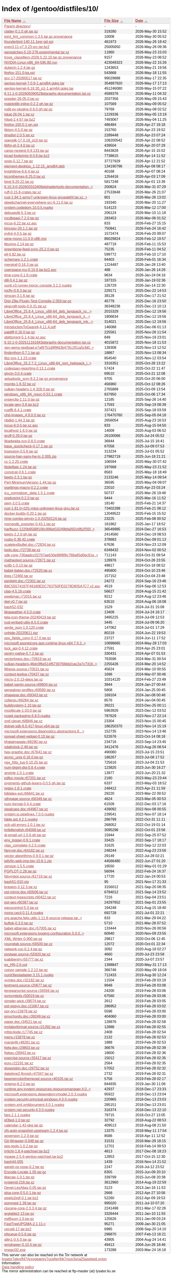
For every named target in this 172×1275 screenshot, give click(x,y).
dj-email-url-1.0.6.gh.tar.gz (25, 835)
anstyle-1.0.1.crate (19, 773)
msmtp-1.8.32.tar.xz (20, 384)
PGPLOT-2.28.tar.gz (20, 871)
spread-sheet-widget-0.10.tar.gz (29, 736)
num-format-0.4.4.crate (22, 804)
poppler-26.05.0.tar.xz (21, 99)
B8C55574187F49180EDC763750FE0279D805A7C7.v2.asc (52, 586)
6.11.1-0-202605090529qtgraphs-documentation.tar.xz (47, 93)
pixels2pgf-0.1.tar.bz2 (21, 1198)
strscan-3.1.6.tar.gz (19, 296)
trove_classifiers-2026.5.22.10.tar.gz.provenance (43, 57)
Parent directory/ (17, 26)
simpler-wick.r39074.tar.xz (25, 1001)
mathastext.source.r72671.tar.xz (29, 560)
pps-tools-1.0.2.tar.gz (21, 1146)
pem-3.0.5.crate (16, 503)
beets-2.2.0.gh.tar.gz (20, 534)
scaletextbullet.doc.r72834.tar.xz (30, 544)
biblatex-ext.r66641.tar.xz (24, 793)
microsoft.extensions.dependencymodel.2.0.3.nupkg (45, 1094)
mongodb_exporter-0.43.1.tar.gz (29, 524)
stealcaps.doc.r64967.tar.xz (26, 809)
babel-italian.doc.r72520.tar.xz (28, 570)
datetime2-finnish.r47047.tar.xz (28, 1074)
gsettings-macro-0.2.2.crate (26, 487)
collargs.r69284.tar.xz (21, 700)
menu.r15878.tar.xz (19, 1037)
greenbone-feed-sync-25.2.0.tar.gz (31, 249)
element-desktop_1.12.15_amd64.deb (34, 166)
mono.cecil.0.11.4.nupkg (23, 913)
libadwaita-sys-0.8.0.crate (24, 441)
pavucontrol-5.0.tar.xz (21, 908)
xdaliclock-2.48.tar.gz (21, 747)
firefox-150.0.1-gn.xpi (21, 125)
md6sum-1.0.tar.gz (19, 1219)
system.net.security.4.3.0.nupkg (29, 1110)
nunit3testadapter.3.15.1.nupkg (29, 975)
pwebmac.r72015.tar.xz (22, 596)
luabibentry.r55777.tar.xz (23, 959)
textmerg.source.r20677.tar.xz (28, 985)
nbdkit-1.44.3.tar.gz (19, 420)
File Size (111, 21)
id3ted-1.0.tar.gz (17, 1120)
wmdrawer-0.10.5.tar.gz (23, 1245)
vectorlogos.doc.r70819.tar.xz (27, 659)
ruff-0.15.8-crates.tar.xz (22, 192)
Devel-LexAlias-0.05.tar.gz (25, 1188)
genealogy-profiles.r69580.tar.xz (29, 690)
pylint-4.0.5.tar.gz (18, 233)
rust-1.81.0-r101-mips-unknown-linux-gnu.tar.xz (41, 508)
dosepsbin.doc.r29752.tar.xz (26, 1068)
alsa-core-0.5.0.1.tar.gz (22, 1193)
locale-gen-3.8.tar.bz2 (21, 405)
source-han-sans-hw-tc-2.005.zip (30, 456)
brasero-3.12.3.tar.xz (20, 887)
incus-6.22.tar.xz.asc (20, 223)
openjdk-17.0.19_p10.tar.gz (26, 140)
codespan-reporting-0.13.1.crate (29, 368)
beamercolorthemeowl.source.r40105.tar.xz (38, 1079)
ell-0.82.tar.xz (15, 254)
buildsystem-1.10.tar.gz (22, 705)
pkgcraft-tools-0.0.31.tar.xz (25, 306)
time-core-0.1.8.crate (20, 275)
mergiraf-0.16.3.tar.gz (21, 265)
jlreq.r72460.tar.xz (18, 576)
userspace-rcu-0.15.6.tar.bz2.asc (30, 270)
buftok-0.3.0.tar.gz (18, 923)
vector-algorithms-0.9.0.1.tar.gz (29, 856)
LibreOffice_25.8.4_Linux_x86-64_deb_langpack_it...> (47, 316)
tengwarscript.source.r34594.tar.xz (31, 991)
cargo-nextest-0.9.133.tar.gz (26, 150)
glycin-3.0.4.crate (18, 373)
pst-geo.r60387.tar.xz (21, 902)
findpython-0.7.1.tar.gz (22, 353)
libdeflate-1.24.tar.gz (20, 467)
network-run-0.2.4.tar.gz (23, 949)
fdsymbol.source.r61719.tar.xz (28, 876)
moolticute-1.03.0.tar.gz (22, 710)
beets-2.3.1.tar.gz (18, 477)
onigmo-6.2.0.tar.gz (19, 1084)
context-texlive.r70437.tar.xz (26, 674)
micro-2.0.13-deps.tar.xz (23, 679)
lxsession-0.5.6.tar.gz (21, 451)
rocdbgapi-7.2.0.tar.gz (21, 218)
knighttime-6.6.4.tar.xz (21, 171)
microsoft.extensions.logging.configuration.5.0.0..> (44, 933)
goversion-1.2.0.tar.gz (21, 1136)
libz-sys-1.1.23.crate (20, 358)
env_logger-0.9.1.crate (22, 840)
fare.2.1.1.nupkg (17, 1115)
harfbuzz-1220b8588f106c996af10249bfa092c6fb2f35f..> (49, 529)
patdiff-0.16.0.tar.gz (19, 332)
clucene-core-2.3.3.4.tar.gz (25, 1208)
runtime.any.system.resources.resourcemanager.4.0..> (47, 1089)
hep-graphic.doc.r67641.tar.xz (28, 752)
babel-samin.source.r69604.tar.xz (30, 684)
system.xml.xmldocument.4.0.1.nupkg (34, 1105)
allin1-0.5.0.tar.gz (18, 1239)
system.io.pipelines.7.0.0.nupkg (29, 814)
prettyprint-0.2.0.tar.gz (21, 498)
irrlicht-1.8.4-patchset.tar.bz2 (26, 1151)
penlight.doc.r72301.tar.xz (24, 581)
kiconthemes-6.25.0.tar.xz (24, 176)
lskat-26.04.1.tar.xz (19, 114)
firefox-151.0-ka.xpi (19, 73)
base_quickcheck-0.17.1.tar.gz (28, 446)
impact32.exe (15, 1250)
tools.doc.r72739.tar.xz (22, 550)
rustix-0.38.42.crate (19, 539)
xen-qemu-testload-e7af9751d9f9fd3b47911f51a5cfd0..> (49, 347)
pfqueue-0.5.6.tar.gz (20, 1234)
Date (139, 21)
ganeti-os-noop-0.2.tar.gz (24, 1167)
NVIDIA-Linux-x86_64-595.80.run (30, 62)
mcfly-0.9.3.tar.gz (18, 290)
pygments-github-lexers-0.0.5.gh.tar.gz (34, 783)
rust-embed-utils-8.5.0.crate (26, 622)
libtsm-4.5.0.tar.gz (18, 130)
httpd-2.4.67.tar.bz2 (19, 119)
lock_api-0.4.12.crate (21, 648)
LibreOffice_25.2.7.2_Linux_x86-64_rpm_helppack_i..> (47, 363)
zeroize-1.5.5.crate (19, 866)
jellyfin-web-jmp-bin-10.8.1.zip (28, 861)
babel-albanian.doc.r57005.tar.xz (30, 928)
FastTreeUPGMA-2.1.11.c (24, 1224)
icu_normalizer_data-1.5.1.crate (29, 493)
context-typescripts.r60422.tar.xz (30, 897)
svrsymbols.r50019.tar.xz (24, 996)
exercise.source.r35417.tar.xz (27, 1058)
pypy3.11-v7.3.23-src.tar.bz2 (26, 47)
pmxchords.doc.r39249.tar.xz (27, 1016)
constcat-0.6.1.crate (20, 472)
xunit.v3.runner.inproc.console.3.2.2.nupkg (38, 285)
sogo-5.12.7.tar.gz (18, 161)
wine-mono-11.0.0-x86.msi (25, 239)
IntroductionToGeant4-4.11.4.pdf (30, 327)
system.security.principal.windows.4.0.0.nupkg (40, 1099)
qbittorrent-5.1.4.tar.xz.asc (25, 337)
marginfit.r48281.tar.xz (22, 1042)
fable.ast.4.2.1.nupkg (21, 819)
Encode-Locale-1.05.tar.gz (25, 1172)
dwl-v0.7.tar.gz (15, 602)
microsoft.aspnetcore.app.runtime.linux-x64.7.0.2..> (45, 643)
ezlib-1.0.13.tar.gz (18, 565)
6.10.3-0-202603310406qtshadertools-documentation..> (48, 187)
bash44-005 (13, 1162)
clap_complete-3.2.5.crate (24, 845)
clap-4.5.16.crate (17, 591)
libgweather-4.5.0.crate (22, 612)
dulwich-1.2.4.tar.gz (19, 68)
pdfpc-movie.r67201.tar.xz (24, 778)
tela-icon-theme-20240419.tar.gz (30, 617)
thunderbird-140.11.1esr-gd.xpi (28, 42)
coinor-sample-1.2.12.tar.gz (26, 970)
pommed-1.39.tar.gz (20, 1203)
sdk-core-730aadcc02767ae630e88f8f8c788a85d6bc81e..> (51, 555)
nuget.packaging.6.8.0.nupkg (27, 716)
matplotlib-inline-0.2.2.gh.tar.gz (28, 104)
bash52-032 (13, 607)
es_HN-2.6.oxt (15, 965)
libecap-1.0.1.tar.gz (19, 1177)
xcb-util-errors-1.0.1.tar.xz (24, 825)
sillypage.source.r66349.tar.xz (28, 799)
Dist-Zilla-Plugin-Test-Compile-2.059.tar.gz (37, 301)
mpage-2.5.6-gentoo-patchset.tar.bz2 (33, 1157)
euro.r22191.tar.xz (18, 1063)
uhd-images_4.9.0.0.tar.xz (24, 415)
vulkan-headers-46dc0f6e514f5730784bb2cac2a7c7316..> (50, 664)
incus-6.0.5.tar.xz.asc (21, 425)
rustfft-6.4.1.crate (17, 410)
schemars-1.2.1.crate (21, 259)
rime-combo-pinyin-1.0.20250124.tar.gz (35, 519)
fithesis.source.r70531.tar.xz (26, 669)
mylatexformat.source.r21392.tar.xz (32, 1027)
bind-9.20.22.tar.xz (19, 182)
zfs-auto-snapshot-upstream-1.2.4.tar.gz (36, 1131)
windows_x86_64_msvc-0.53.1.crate (33, 394)
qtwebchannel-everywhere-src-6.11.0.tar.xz (38, 202)
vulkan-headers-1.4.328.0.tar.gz (29, 389)
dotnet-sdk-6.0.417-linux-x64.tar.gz (31, 726)
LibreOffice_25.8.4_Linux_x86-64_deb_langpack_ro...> (48, 311)
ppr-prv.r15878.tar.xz (20, 1011)
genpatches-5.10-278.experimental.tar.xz (36, 52)
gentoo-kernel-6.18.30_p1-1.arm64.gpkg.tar (39, 88)
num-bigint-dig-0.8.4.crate (24, 767)
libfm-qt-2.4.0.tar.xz (19, 145)
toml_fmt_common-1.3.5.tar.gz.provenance (38, 36)
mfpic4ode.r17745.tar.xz (23, 1032)
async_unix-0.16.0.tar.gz (23, 757)
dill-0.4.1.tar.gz (16, 280)
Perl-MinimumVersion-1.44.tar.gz (30, 482)
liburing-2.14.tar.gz (19, 244)
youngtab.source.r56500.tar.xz (28, 944)
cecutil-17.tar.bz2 (17, 1229)
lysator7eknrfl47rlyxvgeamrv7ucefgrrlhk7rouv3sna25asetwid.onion (54, 1259)
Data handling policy (18, 1267)
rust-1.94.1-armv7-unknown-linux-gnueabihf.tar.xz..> (45, 197)
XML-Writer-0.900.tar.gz (23, 939)
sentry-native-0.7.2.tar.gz (24, 653)
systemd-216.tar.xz (19, 1182)
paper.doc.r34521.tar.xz (23, 1022)
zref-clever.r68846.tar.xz (23, 721)
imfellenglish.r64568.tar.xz (25, 830)
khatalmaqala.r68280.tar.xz (25, 742)
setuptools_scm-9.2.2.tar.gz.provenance (36, 379)
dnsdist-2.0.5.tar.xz (19, 135)
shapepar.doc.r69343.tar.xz (25, 695)
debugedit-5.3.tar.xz (20, 213)
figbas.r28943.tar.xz (20, 1053)
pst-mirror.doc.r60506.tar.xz (26, 892)
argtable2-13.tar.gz (19, 1214)
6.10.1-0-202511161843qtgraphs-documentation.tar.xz (47, 342)
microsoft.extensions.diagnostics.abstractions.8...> (44, 731)
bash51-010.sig (16, 882)
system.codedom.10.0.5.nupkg (28, 208)
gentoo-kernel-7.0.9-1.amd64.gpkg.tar (34, 83)
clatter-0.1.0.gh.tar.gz (21, 31)
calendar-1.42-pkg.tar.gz (23, 1125)
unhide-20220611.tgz (21, 633)
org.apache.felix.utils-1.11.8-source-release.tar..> (43, 918)
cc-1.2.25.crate (16, 462)
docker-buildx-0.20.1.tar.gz (25, 513)
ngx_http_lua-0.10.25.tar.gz (26, 762)
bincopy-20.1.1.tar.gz (21, 228)
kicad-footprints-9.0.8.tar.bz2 (26, 156)
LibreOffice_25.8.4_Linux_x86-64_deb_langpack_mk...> (48, 322)
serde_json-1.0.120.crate (24, 627)
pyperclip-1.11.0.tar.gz (21, 399)
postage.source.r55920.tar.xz (27, 954)
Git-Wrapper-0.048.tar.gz (24, 1141)
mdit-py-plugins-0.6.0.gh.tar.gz (28, 109)
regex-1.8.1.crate (17, 788)
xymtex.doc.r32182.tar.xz (24, 980)
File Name (12, 21)
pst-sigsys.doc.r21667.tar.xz (26, 1006)
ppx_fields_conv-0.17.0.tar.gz (27, 638)
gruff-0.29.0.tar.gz (18, 436)
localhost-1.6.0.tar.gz (20, 430)
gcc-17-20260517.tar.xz (23, 78)
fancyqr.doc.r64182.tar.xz (24, 850)
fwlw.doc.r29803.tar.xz (21, 1048)
